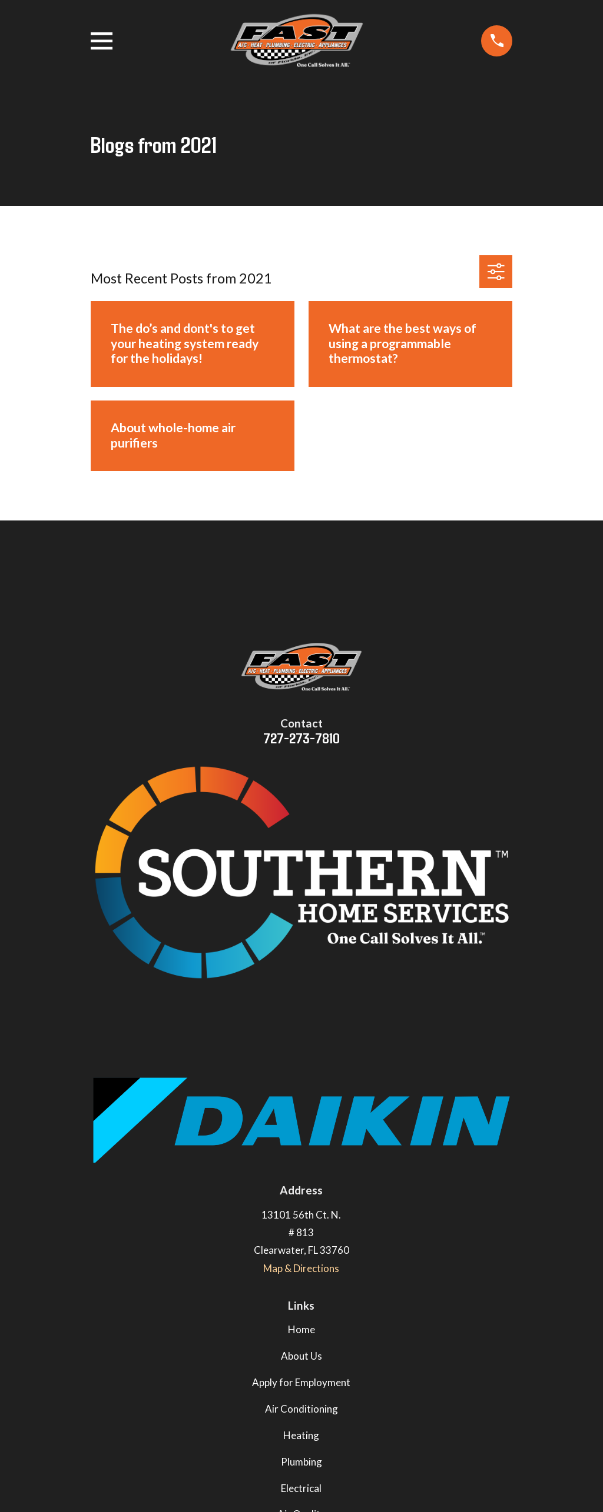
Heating (301, 1435)
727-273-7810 (301, 737)
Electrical (301, 1488)
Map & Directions (301, 1268)
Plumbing (301, 1462)
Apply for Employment (301, 1382)
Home (301, 1329)
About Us (301, 1356)
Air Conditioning (301, 1409)
